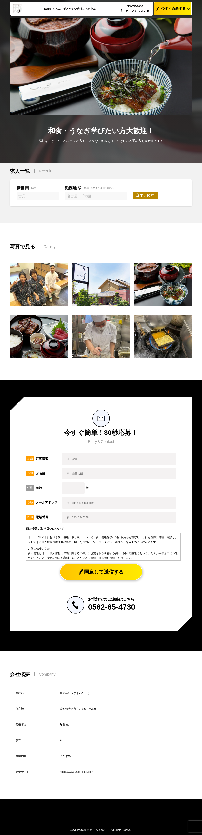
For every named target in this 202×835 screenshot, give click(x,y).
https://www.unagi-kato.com (76, 771)
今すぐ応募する (170, 9)
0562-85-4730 (135, 11)
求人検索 (149, 195)
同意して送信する (101, 572)
